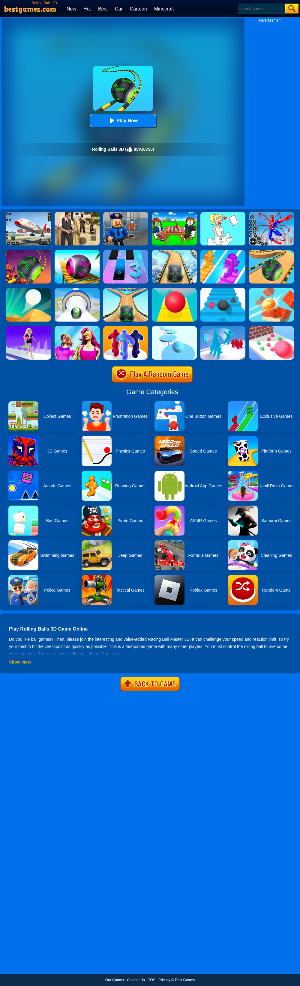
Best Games (185, 980)
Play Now (123, 120)
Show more (20, 662)
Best (103, 8)
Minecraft (164, 8)
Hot (87, 8)
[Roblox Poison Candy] (174, 214)
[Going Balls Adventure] (271, 252)
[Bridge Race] (222, 252)
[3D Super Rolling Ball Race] (77, 252)
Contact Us (136, 980)
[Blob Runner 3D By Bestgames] (125, 328)
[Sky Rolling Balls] (77, 290)
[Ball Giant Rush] (271, 328)
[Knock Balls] (271, 290)
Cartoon (138, 8)
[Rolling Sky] (174, 290)
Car (119, 8)
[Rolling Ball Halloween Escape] (28, 252)
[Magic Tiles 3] (125, 252)
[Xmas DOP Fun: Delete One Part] (222, 214)
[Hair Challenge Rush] (28, 328)
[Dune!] (28, 290)
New (71, 8)
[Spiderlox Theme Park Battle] (271, 214)
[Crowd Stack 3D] (222, 328)
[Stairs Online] (222, 290)
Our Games (114, 980)
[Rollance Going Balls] (174, 252)
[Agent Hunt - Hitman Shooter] (77, 214)
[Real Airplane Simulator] (28, 214)
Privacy (164, 980)
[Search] (261, 8)
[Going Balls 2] (125, 290)
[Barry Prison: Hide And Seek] (125, 214)
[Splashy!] (174, 328)
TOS (151, 980)
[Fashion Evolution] (77, 328)
